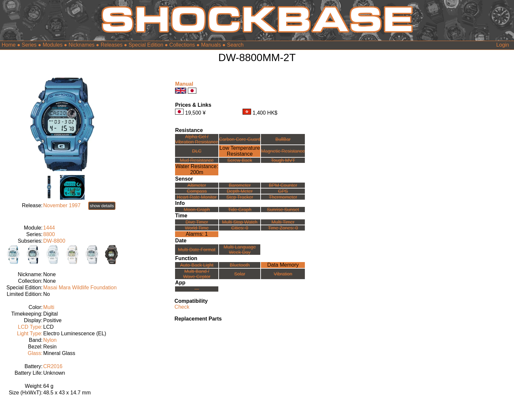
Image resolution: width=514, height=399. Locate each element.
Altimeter (197, 185)
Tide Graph (239, 209)
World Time (197, 228)
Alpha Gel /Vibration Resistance (196, 139)
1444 (49, 228)
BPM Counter (283, 185)
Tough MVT (283, 160)
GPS (283, 191)
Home (9, 45)
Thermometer (283, 197)
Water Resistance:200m (196, 169)
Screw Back (239, 160)
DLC (197, 151)
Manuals (211, 45)
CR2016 (53, 366)
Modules (52, 45)
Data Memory (283, 265)
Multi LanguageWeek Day (240, 249)
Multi (48, 307)
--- (196, 289)
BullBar (282, 139)
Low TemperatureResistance (240, 151)
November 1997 (62, 205)
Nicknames (81, 45)
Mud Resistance (197, 160)
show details (102, 205)
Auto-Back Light (196, 265)
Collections (182, 45)
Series (29, 45)
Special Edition (145, 45)
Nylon (50, 340)
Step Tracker (239, 197)
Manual (184, 84)
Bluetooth (240, 265)
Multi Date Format (196, 249)
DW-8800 (54, 241)
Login (502, 45)
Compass (197, 191)
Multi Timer (282, 222)
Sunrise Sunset (283, 209)
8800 (49, 234)
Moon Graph (197, 209)
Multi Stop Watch (239, 222)
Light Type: (30, 333)
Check (181, 307)
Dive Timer (197, 222)
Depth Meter (240, 191)
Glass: (35, 353)
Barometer (240, 185)
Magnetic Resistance (283, 151)
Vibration (283, 274)
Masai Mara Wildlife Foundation (80, 287)
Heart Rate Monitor (197, 197)
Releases (112, 45)
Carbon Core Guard (239, 139)
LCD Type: (30, 327)
